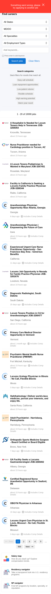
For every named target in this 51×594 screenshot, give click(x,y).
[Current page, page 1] (18, 541)
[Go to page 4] (35, 541)
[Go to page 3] (29, 541)
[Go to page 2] (23, 541)
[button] (25, 80)
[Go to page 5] (40, 541)
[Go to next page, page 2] (29, 547)
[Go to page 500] (19, 547)
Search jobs (17, 61)
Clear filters (34, 61)
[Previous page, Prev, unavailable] (9, 541)
